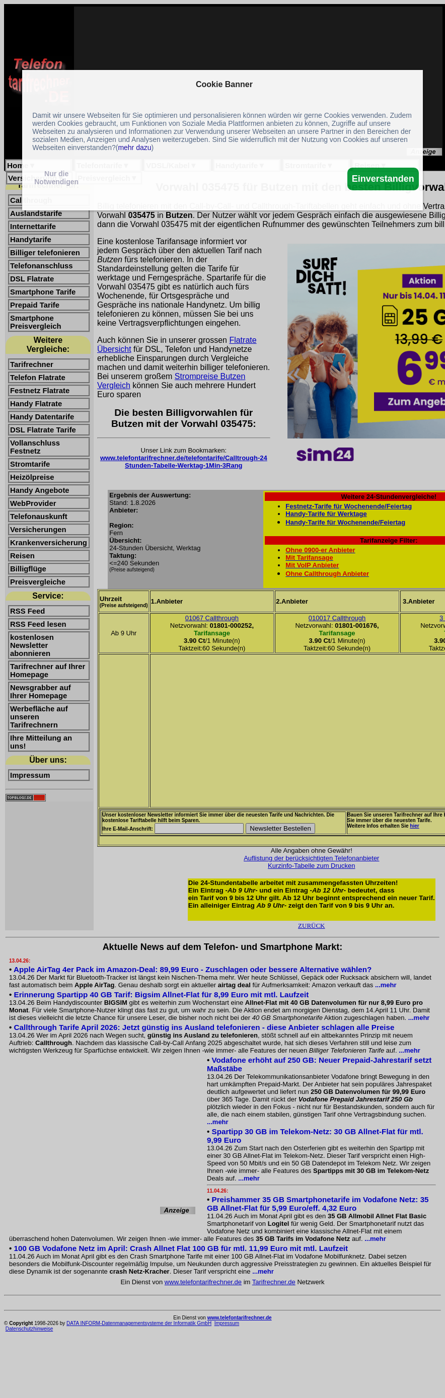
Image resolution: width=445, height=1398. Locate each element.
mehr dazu (134, 147)
